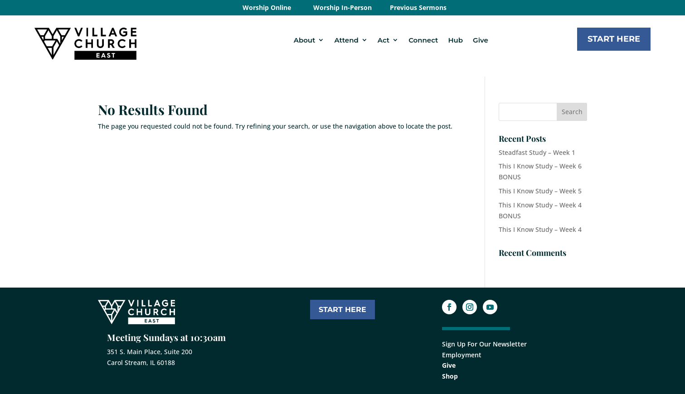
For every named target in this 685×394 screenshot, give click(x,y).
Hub (455, 40)
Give (480, 40)
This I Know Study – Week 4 (540, 229)
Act (383, 40)
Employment (461, 355)
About (305, 40)
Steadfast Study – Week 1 (537, 152)
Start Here (614, 39)
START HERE (342, 309)
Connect (423, 40)
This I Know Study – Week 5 (540, 191)
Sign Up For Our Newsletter (484, 344)
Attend (346, 40)
